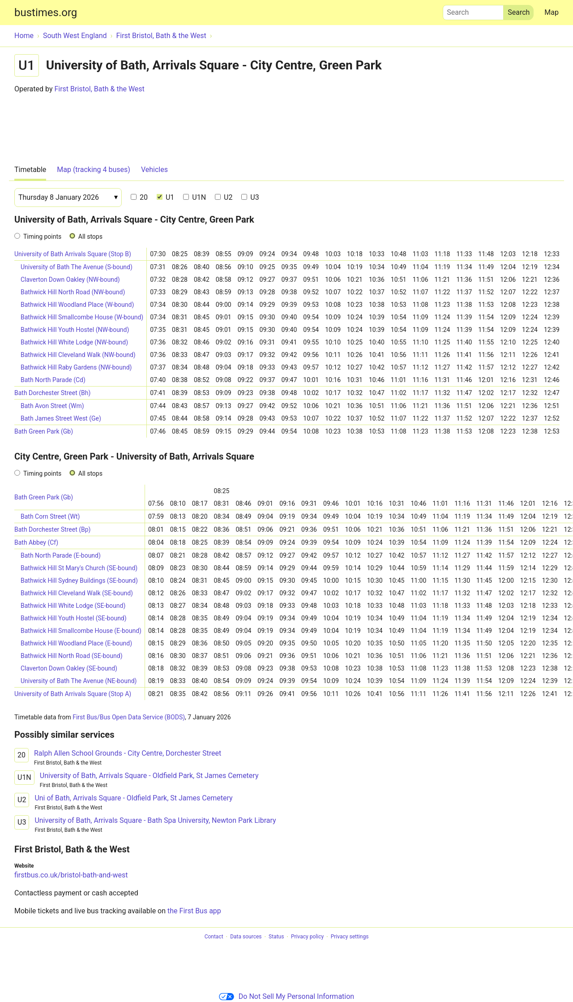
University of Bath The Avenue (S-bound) (77, 267)
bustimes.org (45, 12)
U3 (250, 197)
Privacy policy (307, 937)
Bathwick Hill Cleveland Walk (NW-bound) (78, 354)
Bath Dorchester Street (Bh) (52, 392)
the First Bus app (194, 911)
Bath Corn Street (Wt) (50, 516)
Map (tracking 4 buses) (93, 169)
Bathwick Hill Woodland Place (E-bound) (76, 643)
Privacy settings (350, 937)
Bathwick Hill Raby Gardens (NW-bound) (76, 367)
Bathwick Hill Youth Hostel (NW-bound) (75, 329)
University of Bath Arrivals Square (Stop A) (72, 693)
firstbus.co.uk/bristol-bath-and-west (71, 875)
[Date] (68, 197)
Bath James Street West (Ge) (61, 418)
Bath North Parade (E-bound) (61, 555)
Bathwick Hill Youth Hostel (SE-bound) (74, 618)
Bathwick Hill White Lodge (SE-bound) (73, 605)
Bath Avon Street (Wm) (52, 405)
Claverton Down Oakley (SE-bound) (69, 668)
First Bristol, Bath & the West (99, 89)
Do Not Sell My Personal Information (286, 996)
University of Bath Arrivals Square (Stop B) (72, 254)
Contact (214, 937)
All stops (90, 236)
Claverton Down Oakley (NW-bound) (70, 279)
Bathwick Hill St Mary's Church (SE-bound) (79, 568)
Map (551, 12)
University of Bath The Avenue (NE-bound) (79, 680)
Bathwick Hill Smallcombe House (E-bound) (81, 630)
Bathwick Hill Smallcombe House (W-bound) (82, 317)
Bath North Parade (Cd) (53, 379)
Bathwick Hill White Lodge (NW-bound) (74, 342)
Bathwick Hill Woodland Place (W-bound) (77, 304)
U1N (194, 197)
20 (139, 197)
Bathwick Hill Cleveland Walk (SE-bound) (77, 593)
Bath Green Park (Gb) (43, 431)
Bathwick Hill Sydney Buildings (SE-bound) (79, 580)
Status (276, 937)
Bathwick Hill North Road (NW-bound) (73, 292)
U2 (223, 197)
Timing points (42, 236)
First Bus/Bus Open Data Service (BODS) (129, 717)
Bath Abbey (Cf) (36, 542)
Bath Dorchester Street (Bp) (52, 529)
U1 (165, 197)
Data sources (245, 937)
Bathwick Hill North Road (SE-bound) (72, 655)
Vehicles (154, 169)
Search (473, 10)
